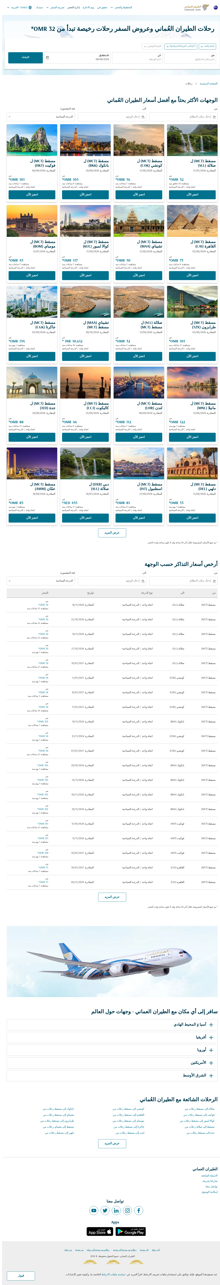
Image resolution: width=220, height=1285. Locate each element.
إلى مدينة (142, 1250)
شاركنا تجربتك (208, 1181)
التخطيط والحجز (118, 7)
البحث (23, 57)
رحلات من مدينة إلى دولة (96, 1250)
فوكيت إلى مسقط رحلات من (197, 1115)
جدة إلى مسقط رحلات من (198, 1133)
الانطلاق (102, 55)
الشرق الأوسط (197, 1075)
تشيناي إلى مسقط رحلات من (56, 1115)
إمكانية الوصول (207, 1192)
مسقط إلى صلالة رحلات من (198, 1127)
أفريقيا (203, 1037)
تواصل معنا (210, 1186)
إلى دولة (154, 1250)
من (210, 55)
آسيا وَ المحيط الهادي (192, 1024)
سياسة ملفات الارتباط (111, 1274)
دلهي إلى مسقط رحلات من (57, 1133)
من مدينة (77, 1250)
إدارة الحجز (71, 7)
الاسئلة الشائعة (207, 1175)
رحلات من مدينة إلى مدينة (122, 1250)
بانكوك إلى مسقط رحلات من (56, 1109)
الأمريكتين (201, 1062)
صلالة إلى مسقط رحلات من (198, 1109)
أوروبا (204, 1050)
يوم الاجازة (86, 7)
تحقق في (100, 7)
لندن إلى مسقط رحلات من (128, 1133)
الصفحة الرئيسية (207, 83)
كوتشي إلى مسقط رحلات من (126, 1109)
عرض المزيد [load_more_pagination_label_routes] (110, 1143)
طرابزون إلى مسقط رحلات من (55, 1121)
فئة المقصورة (65, 108)
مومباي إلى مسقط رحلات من (126, 1121)
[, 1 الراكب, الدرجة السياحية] (180, 46)
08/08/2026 (100, 59)
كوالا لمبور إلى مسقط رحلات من (195, 1121)
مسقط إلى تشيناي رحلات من (56, 1127)
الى (157, 55)
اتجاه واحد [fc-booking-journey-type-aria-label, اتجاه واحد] (207, 46)
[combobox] (188, 60)
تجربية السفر (52, 7)
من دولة (66, 1250)
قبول (19, 1275)
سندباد (37, 7)
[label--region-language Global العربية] (17, 7)
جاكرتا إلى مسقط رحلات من (127, 1127)
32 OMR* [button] (41, 29)
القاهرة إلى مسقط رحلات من (126, 1115)
